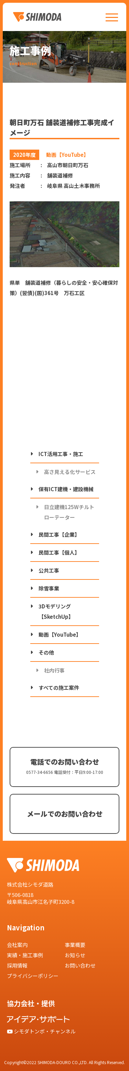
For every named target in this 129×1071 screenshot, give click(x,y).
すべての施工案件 (59, 687)
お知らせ (75, 955)
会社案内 (17, 944)
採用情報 (17, 965)
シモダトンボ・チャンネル (41, 1031)
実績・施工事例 (25, 955)
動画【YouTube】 (60, 634)
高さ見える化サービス (70, 471)
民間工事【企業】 (59, 534)
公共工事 (49, 570)
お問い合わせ (80, 965)
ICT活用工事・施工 (61, 453)
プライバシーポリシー (32, 975)
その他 (46, 652)
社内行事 (54, 670)
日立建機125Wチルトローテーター (69, 512)
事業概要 (75, 944)
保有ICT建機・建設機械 (66, 489)
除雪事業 (49, 588)
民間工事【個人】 (59, 552)
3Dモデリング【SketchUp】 (56, 611)
